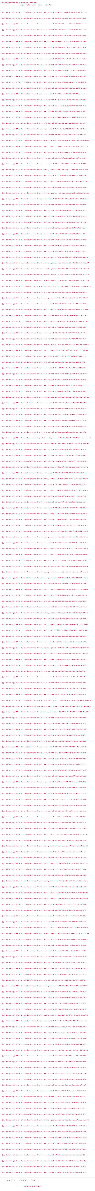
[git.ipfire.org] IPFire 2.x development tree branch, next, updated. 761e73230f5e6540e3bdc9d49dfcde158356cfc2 (44, 910)
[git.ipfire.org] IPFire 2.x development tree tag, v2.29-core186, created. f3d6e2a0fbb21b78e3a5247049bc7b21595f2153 (46, 286)
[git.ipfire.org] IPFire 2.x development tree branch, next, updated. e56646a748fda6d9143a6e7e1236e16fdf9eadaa (44, 794)
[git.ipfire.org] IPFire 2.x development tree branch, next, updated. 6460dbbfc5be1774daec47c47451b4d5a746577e (44, 164)
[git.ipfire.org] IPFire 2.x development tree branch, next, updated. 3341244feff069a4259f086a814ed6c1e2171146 (44, 76)
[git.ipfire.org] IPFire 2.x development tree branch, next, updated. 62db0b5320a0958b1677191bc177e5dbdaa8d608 (44, 525)
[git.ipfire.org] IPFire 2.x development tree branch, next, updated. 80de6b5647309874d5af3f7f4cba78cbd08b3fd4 (44, 152)
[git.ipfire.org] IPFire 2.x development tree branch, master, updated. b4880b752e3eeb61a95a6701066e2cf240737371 (45, 1050)
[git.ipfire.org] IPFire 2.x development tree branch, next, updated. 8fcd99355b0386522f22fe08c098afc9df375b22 (44, 974)
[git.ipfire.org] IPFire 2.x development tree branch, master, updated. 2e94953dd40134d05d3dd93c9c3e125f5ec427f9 (45, 572)
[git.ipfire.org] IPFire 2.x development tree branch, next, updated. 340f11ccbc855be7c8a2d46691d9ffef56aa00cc (44, 508)
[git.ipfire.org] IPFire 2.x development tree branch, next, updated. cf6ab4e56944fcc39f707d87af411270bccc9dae (44, 117)
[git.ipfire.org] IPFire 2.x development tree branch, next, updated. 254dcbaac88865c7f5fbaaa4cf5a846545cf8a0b (44, 1091)
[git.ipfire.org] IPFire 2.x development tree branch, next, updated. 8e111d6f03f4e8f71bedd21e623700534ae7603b (44, 951)
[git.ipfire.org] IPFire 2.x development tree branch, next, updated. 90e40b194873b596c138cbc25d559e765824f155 (44, 875)
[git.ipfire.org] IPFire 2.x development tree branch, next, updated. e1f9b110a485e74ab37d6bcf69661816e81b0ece (44, 724)
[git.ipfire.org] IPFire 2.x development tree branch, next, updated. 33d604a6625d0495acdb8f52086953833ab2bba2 (44, 246)
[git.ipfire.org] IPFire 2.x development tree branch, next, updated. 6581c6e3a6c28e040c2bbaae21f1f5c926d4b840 (44, 601)
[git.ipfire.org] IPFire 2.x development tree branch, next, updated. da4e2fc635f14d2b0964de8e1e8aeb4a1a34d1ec (44, 1161)
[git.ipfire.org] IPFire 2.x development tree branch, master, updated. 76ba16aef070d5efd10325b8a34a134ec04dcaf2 (45, 467)
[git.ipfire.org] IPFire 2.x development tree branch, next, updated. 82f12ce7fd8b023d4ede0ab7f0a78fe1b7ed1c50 (44, 228)
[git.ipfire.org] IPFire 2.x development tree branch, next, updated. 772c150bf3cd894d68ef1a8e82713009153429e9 (44, 729)
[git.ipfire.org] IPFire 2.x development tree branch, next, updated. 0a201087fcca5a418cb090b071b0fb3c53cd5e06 (44, 543)
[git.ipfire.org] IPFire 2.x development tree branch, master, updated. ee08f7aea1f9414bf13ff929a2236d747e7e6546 (45, 531)
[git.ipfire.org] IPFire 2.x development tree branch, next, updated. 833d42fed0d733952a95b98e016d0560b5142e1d (44, 473)
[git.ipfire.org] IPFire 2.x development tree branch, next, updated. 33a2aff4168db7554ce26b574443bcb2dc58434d (44, 30)
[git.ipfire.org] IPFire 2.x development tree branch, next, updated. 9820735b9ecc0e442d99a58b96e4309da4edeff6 (44, 665)
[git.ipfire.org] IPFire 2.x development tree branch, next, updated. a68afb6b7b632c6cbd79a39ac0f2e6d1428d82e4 (44, 88)
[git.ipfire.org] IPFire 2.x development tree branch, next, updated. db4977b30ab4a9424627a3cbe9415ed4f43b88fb (44, 817)
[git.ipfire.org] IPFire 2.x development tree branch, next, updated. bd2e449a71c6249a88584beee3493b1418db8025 (44, 1056)
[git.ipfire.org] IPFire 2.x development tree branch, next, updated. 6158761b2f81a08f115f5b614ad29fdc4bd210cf (44, 356)
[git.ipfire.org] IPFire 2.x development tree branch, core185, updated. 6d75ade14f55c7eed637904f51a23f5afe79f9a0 (45, 345)
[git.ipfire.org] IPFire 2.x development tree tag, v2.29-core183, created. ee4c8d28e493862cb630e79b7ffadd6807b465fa (46, 700)
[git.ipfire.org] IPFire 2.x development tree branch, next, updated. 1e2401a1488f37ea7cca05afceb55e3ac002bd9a (44, 205)
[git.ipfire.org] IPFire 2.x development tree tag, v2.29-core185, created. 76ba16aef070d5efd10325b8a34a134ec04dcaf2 (46, 438)
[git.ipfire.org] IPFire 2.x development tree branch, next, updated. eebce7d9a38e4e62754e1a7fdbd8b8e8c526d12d (44, 391)
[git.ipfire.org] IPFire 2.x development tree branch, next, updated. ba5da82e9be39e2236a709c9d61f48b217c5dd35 (44, 420)
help (28, 5)
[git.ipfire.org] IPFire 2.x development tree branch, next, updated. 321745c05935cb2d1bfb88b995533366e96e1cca (44, 12)
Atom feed (48, 5)
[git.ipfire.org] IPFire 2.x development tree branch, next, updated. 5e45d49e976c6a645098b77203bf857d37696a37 (44, 18)
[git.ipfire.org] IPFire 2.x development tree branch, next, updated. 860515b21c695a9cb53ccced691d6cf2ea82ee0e (44, 718)
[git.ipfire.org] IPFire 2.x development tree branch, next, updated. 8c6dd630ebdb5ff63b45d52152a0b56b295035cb (44, 385)
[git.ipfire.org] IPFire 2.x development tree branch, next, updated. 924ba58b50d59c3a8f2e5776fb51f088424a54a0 (44, 71)
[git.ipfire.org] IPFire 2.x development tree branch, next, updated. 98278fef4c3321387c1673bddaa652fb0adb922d (44, 292)
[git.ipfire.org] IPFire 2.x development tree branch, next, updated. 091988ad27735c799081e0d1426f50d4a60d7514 (44, 1097)
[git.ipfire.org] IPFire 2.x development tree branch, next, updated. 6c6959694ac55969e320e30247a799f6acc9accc (44, 94)
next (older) (11, 1180)
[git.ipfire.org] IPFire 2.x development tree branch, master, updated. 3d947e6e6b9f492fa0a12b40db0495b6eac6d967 (45, 566)
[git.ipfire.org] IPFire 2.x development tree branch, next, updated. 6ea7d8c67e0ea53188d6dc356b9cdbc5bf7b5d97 (44, 770)
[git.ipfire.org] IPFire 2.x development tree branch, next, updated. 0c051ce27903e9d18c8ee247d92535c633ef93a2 (44, 759)
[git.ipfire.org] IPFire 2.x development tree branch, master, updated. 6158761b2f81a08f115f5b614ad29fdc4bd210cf (45, 350)
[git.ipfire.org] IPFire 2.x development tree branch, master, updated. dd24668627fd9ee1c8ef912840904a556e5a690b (45, 893)
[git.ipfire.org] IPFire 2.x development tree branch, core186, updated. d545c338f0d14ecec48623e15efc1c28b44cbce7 (45, 269)
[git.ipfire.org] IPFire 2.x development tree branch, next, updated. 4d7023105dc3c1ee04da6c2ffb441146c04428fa (44, 823)
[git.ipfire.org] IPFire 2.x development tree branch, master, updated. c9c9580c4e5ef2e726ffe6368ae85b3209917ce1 (45, 881)
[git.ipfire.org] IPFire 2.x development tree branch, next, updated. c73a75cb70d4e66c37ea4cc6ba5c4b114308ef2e (44, 887)
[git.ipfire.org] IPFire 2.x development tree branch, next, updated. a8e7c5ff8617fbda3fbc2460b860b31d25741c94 (44, 426)
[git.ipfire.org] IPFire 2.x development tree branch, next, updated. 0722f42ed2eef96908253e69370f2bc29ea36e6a (44, 1068)
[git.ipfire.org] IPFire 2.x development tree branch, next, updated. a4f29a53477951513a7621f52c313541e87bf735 (44, 904)
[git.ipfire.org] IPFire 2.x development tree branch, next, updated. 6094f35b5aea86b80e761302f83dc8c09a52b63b (44, 1079)
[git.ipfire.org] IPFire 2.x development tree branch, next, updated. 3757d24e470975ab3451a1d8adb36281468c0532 (44, 957)
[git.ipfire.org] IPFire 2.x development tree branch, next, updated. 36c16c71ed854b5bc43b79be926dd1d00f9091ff (44, 1085)
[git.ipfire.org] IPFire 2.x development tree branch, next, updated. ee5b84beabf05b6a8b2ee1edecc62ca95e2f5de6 (44, 315)
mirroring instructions (32, 1186)
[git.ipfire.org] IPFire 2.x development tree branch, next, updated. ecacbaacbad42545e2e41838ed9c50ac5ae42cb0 (44, 82)
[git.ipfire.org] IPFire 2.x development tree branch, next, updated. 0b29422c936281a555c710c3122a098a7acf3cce (44, 858)
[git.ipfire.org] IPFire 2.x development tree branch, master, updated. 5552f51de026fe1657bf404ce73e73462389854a (45, 630)
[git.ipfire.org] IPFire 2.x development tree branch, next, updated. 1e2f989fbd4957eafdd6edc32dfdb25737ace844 (44, 1167)
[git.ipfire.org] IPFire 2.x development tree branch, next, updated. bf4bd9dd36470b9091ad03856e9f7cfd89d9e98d (44, 327)
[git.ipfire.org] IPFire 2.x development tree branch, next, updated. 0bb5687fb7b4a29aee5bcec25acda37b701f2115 (44, 368)
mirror (40, 5)
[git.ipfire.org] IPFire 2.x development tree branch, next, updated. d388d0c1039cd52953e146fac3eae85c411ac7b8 (44, 36)
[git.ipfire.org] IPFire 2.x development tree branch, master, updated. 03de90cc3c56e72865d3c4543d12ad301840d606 (45, 310)
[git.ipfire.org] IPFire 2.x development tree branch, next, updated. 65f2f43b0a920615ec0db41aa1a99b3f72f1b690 (44, 1009)
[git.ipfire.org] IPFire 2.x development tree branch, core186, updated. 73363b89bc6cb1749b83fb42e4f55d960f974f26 (45, 275)
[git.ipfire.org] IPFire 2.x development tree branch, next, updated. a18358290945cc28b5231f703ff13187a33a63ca (44, 689)
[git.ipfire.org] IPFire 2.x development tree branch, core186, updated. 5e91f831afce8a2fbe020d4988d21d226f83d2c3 (45, 193)
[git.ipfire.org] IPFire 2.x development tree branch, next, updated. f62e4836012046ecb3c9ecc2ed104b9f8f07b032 (44, 304)
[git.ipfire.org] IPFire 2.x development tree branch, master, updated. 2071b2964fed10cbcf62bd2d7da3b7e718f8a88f (45, 898)
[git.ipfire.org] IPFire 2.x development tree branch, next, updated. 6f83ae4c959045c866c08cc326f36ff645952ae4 (44, 176)
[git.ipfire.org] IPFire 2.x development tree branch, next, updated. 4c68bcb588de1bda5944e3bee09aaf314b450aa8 (44, 945)
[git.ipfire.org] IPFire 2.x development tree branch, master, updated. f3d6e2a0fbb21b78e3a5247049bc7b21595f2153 (45, 298)
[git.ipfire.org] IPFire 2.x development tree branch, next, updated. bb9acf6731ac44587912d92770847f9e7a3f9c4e (44, 1173)
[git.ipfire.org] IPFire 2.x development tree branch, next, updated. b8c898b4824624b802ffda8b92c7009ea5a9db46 (44, 963)
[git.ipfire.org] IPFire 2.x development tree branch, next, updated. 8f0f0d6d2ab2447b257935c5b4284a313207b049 (44, 1155)
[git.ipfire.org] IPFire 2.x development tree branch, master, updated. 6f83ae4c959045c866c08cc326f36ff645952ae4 (45, 181)
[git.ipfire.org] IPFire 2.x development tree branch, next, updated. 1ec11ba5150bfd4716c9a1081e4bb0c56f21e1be (44, 869)
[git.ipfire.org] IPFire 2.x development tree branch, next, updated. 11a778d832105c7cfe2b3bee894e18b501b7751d (44, 485)
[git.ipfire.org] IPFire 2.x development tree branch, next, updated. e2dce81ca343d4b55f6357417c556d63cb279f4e (44, 1027)
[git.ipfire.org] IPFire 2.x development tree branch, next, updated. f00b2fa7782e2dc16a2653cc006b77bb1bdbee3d (44, 24)
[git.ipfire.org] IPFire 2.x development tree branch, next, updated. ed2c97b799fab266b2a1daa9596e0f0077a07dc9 (44, 158)
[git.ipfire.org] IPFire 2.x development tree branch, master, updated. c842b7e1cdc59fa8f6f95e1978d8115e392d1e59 (45, 146)
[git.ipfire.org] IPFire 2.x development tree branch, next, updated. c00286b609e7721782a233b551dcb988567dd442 (44, 123)
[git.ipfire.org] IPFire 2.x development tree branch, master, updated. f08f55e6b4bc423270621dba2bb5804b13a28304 (45, 170)
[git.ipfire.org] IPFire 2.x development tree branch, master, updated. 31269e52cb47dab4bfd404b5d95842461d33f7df (45, 1015)
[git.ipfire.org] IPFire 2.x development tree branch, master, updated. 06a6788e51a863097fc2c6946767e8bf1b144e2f (45, 846)
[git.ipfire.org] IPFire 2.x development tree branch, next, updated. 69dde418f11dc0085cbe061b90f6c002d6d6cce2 (44, 380)
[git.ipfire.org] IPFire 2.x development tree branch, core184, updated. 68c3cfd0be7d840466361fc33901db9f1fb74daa (45, 648)
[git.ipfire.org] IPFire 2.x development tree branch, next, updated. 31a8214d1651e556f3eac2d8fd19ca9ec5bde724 (44, 455)
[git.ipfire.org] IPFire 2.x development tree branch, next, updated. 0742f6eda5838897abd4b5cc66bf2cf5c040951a (44, 1003)
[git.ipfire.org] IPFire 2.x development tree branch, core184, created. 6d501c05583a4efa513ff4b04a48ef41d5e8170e (45, 712)
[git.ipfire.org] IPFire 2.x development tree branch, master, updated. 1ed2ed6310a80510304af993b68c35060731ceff (45, 257)
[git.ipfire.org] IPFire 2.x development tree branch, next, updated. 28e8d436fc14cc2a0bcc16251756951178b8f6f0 (44, 403)
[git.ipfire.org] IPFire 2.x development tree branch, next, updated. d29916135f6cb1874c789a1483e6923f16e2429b (44, 799)
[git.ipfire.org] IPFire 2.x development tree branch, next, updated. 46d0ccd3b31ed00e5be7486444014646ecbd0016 (44, 234)
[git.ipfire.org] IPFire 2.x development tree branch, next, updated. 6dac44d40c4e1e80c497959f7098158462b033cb (44, 764)
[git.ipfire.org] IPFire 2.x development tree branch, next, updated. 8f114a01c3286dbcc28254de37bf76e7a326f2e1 (44, 65)
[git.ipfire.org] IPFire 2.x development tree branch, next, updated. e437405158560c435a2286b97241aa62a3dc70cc (44, 1126)
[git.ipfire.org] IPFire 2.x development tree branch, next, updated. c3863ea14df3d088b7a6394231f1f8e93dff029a (44, 1038)
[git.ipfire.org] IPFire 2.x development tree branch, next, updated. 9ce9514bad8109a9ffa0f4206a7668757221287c (44, 409)
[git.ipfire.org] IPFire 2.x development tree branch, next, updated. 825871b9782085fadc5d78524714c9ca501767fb (44, 753)
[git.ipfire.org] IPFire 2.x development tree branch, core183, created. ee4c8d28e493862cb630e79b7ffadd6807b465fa (45, 933)
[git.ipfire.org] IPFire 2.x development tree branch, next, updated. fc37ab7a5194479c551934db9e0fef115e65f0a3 (44, 1033)
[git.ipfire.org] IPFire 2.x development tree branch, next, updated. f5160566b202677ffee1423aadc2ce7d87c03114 (44, 100)
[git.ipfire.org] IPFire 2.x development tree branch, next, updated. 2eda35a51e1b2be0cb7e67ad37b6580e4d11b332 (44, 374)
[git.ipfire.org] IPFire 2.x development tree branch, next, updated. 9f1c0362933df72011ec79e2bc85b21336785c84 (44, 240)
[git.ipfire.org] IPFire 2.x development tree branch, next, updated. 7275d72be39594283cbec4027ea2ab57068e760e (44, 840)
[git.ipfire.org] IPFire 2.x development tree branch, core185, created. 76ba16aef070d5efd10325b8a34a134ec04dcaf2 (45, 444)
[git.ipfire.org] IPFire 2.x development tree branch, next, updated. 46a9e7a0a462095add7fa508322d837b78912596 (44, 584)
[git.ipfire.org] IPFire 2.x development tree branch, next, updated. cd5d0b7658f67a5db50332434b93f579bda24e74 (44, 980)
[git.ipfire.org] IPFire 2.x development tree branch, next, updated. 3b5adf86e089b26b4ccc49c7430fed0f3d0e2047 (44, 659)
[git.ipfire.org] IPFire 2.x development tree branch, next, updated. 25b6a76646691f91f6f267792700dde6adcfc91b (44, 333)
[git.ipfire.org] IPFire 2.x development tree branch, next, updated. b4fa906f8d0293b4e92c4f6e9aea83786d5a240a (44, 683)
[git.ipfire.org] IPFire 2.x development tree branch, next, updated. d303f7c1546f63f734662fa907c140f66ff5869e (44, 1149)
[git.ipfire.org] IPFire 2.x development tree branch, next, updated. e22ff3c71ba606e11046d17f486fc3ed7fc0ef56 (44, 560)
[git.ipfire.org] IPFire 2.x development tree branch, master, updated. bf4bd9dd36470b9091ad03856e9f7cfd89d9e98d (45, 321)
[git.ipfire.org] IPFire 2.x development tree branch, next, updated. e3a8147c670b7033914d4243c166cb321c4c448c (44, 805)
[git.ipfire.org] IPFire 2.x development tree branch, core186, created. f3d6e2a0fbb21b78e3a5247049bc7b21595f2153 (45, 281)
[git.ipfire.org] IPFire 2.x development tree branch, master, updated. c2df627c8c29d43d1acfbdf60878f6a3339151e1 (45, 555)
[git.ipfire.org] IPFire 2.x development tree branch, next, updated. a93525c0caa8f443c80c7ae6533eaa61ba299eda (44, 1103)
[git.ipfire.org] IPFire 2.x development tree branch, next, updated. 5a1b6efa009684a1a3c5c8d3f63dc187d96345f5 (44, 852)
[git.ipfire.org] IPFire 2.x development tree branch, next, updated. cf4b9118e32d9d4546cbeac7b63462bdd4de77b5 (44, 135)
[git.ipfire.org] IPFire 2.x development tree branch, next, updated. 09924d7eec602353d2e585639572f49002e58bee (44, 694)
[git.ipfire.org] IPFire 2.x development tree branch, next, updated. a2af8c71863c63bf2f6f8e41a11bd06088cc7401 (44, 1132)
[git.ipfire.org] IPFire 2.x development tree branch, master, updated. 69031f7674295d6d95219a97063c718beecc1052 (45, 514)
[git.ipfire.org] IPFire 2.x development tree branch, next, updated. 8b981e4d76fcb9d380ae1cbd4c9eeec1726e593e (44, 502)
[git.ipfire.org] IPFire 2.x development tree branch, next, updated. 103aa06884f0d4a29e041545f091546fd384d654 (44, 461)
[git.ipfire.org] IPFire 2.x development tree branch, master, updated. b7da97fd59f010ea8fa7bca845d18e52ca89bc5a (45, 490)
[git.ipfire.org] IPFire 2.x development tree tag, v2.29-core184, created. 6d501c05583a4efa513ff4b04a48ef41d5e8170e (46, 706)
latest (32, 1180)
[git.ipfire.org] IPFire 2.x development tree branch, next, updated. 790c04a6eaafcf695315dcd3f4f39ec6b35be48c (44, 607)
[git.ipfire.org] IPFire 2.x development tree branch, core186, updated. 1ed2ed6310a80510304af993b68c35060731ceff (45, 263)
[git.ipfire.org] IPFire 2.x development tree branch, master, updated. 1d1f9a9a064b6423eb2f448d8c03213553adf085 (45, 864)
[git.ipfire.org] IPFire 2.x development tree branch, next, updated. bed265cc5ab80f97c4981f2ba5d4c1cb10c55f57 (44, 782)
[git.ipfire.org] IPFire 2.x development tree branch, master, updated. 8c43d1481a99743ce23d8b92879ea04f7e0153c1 (45, 986)
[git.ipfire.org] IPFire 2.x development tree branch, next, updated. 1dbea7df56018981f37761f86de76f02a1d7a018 (44, 829)
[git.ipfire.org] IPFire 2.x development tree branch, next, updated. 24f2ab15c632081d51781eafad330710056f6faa (44, 432)
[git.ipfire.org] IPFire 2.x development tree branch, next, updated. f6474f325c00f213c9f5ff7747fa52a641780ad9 (44, 747)
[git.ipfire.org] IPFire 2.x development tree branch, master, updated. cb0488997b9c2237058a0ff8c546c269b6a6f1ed (45, 578)
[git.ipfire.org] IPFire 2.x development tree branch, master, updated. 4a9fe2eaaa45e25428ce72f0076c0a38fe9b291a (45, 928)
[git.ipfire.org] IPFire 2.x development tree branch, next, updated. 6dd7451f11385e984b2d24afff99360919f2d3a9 (44, 776)
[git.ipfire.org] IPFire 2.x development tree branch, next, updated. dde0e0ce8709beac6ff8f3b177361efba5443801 (44, 339)
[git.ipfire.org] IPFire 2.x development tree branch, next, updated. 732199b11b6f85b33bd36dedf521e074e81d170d (44, 496)
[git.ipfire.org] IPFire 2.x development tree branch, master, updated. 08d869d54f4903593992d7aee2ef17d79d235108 (45, 624)
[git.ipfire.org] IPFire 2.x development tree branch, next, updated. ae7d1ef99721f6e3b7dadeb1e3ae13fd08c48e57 (44, 106)
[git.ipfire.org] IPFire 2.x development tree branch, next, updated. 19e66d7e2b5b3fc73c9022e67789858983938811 (44, 1114)
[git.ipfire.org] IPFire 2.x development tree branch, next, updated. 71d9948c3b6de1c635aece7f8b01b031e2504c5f (44, 47)
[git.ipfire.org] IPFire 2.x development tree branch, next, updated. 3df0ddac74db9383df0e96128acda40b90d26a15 (44, 216)
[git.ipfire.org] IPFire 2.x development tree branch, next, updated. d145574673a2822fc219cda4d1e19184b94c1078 (44, 992)
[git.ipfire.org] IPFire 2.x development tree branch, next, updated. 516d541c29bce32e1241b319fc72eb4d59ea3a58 (44, 199)
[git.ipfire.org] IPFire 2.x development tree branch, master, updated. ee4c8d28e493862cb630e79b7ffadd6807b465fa (45, 939)
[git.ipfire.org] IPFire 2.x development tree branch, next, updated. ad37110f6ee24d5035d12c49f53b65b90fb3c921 (44, 251)
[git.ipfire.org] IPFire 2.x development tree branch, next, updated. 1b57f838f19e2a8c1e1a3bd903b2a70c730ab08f (44, 916)
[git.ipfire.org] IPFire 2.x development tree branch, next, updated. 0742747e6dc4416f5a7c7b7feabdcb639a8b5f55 (44, 1073)
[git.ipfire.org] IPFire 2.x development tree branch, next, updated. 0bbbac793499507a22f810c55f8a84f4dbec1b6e (44, 1021)
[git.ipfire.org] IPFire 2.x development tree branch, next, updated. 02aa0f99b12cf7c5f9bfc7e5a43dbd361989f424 (44, 1062)
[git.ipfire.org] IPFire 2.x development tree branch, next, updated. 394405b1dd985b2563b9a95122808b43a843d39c (44, 922)
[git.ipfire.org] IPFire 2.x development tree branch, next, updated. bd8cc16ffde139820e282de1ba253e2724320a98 (44, 636)
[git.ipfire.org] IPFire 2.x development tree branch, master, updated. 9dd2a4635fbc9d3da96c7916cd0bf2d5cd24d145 (45, 549)
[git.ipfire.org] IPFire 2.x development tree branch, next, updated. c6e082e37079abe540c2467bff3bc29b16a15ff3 (44, 211)
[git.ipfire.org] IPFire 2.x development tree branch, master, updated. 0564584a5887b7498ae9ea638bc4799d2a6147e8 (45, 613)
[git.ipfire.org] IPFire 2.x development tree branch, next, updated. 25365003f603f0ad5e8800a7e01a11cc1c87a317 (44, 59)
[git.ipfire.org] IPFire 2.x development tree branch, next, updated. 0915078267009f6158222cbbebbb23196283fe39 (44, 41)
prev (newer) (23, 1180)
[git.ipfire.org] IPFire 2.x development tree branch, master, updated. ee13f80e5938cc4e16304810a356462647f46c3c (45, 479)
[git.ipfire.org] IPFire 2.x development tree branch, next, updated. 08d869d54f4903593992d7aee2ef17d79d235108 (44, 619)
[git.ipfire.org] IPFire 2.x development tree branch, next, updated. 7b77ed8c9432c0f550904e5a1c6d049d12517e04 (44, 129)
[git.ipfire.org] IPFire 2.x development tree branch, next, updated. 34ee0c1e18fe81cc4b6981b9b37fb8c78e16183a (44, 222)
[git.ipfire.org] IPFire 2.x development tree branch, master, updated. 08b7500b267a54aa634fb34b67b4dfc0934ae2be (45, 590)
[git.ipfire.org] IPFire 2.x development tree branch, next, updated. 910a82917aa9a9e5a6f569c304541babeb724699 (44, 671)
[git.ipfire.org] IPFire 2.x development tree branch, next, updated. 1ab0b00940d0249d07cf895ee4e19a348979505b (44, 53)
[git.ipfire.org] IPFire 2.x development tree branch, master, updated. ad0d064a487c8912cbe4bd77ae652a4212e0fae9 (45, 595)
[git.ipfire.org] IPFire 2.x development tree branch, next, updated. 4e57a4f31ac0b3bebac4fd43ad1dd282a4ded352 (44, 642)
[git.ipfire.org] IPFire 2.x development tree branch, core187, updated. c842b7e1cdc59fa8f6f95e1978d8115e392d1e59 (45, 141)
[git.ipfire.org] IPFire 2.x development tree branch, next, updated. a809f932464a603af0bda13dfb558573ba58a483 (44, 788)
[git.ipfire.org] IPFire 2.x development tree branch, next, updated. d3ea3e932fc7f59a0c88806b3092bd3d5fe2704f (44, 362)
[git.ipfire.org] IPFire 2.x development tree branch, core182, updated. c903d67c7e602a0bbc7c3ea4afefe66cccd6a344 (45, 1120)
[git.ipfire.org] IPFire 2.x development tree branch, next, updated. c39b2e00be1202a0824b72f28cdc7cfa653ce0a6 (44, 677)
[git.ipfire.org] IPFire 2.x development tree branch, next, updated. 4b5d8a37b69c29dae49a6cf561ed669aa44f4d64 (44, 450)
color (34, 5)
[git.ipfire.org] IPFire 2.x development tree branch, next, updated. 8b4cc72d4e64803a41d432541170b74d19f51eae (44, 741)
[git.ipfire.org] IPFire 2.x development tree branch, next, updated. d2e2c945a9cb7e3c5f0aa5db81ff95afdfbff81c (44, 1108)
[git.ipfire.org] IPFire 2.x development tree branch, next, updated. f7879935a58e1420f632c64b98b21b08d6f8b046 (44, 111)
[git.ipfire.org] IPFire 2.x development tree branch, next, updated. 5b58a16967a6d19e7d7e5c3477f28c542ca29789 (44, 187)
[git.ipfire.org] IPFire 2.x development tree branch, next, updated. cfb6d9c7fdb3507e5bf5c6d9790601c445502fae (44, 1143)
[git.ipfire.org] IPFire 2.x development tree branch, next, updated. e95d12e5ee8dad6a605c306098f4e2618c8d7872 (44, 998)
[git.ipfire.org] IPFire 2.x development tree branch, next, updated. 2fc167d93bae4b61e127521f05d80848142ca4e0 (44, 520)
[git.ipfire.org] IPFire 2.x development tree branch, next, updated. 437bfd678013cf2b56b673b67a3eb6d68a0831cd (44, 968)
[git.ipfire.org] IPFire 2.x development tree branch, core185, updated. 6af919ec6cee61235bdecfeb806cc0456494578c (45, 397)
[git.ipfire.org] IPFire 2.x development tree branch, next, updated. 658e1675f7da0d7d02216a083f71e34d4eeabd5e (44, 415)
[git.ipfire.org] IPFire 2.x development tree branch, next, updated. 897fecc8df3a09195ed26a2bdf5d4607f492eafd (44, 1044)
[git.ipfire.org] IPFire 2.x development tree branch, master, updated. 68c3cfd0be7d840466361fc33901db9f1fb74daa (45, 654)
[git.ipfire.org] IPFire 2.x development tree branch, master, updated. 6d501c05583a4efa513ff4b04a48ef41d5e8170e (45, 834)
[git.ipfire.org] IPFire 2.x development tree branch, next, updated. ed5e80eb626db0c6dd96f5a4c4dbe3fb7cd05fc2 (44, 1138)
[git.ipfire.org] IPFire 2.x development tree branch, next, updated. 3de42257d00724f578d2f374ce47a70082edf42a (44, 811)
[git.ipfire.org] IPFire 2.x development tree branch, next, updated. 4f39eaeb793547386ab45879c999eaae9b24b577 (44, 735)
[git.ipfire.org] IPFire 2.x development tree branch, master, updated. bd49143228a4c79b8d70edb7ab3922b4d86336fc (45, 537)
